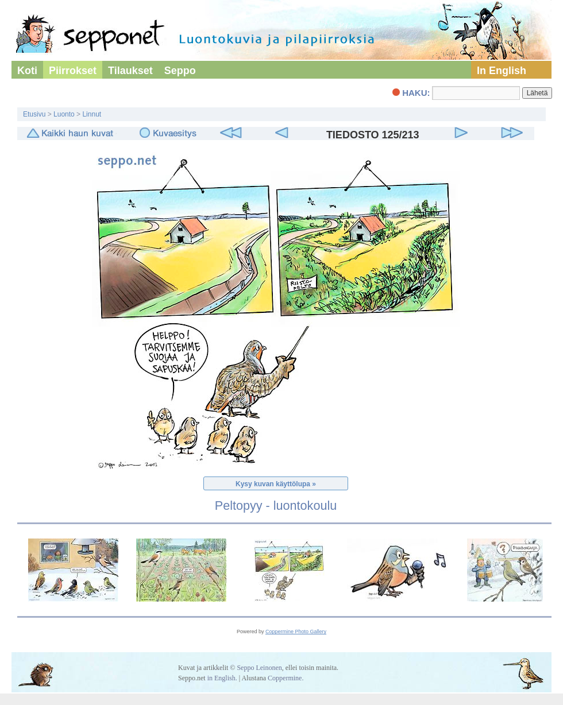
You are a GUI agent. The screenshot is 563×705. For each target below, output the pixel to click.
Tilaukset (130, 70)
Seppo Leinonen (259, 668)
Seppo (180, 70)
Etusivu (34, 114)
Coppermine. (285, 678)
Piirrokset (73, 70)
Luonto (64, 114)
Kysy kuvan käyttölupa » (276, 484)
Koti (27, 70)
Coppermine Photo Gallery (295, 631)
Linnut (91, 114)
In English (501, 70)
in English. (222, 678)
